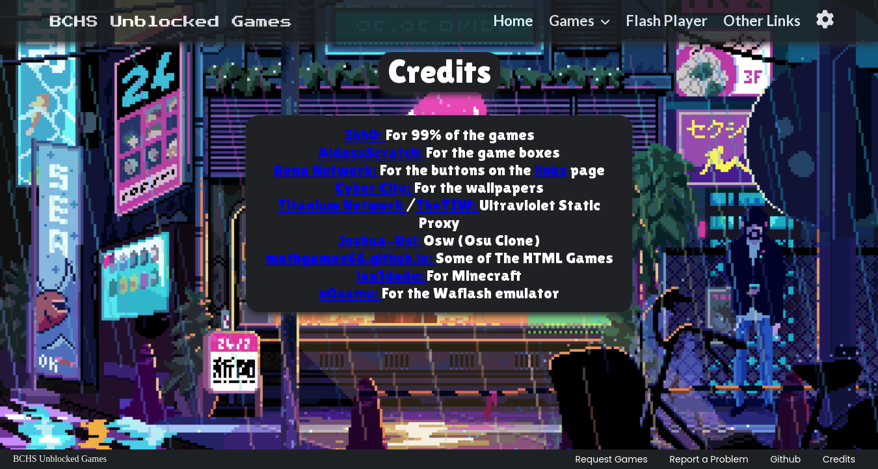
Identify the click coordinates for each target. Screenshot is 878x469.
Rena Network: (327, 169)
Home (513, 20)
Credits (839, 459)
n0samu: (350, 293)
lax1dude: (391, 275)
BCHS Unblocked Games (60, 459)
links (551, 169)
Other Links (762, 20)
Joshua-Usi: (380, 240)
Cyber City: (374, 187)
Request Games (612, 459)
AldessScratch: (372, 152)
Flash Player (667, 20)
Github (785, 459)
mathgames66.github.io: (350, 257)
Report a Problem (708, 459)
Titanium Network (342, 205)
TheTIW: (447, 205)
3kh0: (365, 134)
